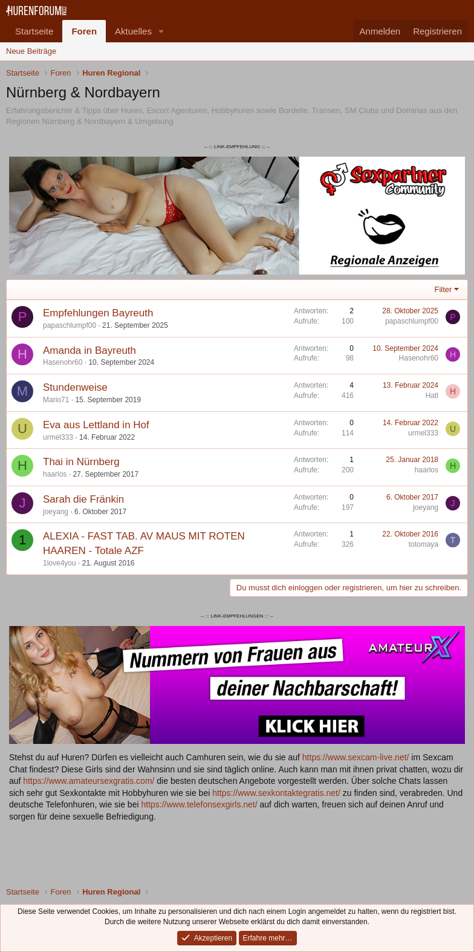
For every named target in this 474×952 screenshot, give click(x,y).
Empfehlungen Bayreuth (98, 313)
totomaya (423, 544)
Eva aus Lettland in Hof (96, 425)
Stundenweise (75, 387)
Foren (84, 31)
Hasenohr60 (62, 362)
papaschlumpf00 (69, 325)
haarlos (55, 474)
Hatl (432, 395)
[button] (161, 31)
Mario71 (56, 400)
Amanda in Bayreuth (89, 350)
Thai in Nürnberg (81, 462)
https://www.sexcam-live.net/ (355, 757)
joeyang (55, 511)
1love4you (59, 563)
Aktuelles (133, 31)
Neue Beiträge (31, 51)
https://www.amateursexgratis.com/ (88, 781)
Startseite (34, 31)
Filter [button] (443, 289)
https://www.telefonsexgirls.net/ (199, 804)
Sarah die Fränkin (83, 499)
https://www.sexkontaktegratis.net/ (276, 793)
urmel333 (58, 437)
